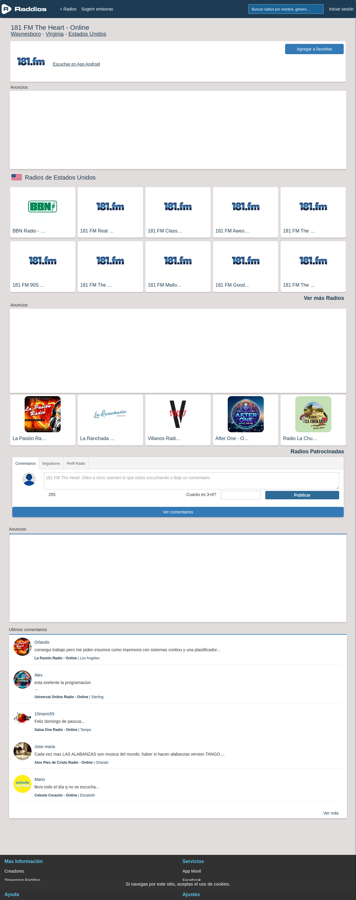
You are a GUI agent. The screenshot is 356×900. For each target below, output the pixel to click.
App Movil (192, 871)
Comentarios (25, 463)
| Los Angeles (67, 658)
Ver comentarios (178, 512)
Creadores (14, 871)
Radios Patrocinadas (317, 451)
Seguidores (51, 463)
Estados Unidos (87, 34)
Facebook (192, 880)
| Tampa (63, 730)
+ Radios (68, 9)
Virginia (55, 34)
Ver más (331, 813)
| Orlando (72, 762)
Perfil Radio (76, 463)
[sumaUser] (241, 495)
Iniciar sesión (341, 9)
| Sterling (69, 697)
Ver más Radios (324, 298)
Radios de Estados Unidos (60, 177)
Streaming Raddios (22, 880)
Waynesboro (26, 34)
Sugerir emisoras (97, 9)
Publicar (302, 495)
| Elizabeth (65, 795)
